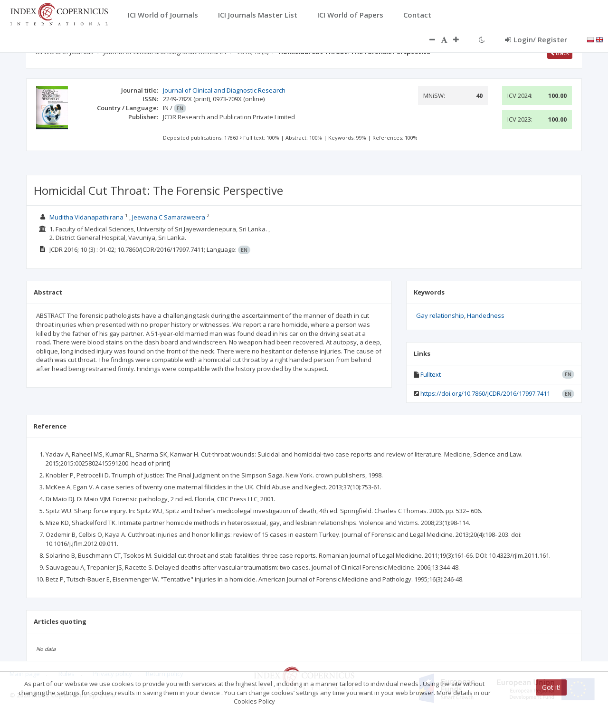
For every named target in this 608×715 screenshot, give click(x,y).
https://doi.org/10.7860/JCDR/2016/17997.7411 (485, 393)
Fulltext (430, 374)
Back (560, 52)
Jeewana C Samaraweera (168, 217)
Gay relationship (440, 315)
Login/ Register (536, 39)
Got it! (551, 687)
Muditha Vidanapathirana (86, 217)
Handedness (485, 315)
